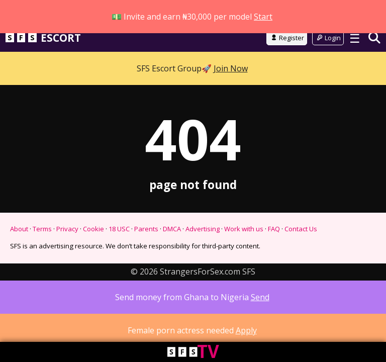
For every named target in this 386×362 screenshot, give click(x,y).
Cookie (93, 238)
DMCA (172, 238)
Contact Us (300, 238)
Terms (42, 238)
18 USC (119, 238)
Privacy (67, 238)
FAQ (274, 238)
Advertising (202, 238)
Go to (193, 22)
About (19, 238)
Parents (146, 238)
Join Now (231, 55)
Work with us (243, 238)
